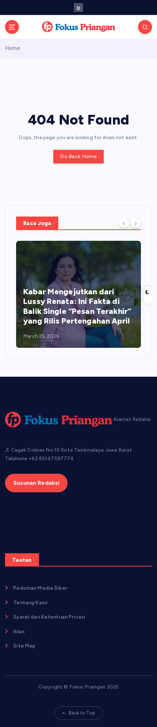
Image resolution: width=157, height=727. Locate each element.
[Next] (135, 222)
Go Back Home (78, 156)
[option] (78, 294)
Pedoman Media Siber (40, 588)
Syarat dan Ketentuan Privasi (49, 617)
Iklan (18, 632)
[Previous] (123, 222)
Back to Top (78, 713)
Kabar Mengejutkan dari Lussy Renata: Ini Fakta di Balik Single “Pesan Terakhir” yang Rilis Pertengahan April (77, 306)
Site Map (24, 646)
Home (12, 48)
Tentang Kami (30, 603)
